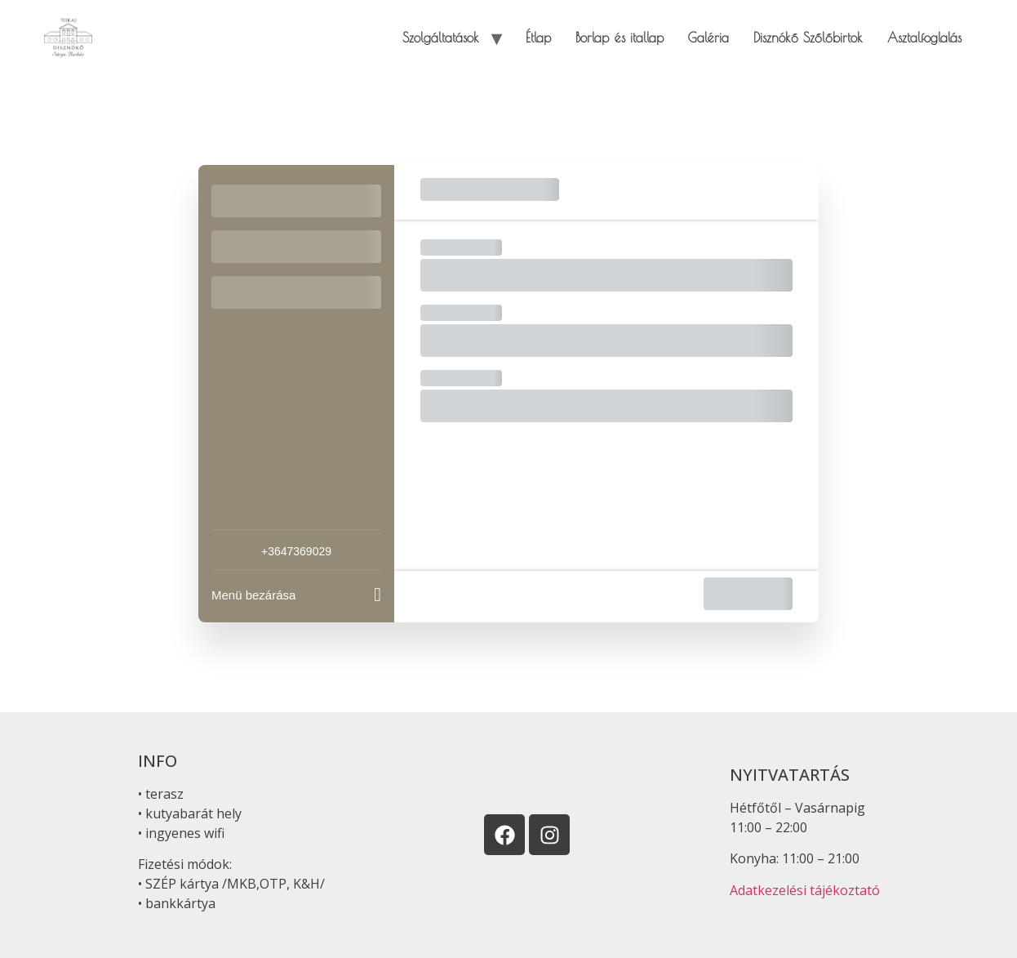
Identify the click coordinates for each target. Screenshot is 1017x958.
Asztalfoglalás (924, 37)
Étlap (538, 37)
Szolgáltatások (440, 37)
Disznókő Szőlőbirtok (808, 37)
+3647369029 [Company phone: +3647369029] (296, 551)
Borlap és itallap (619, 37)
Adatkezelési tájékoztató (805, 890)
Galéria (708, 37)
